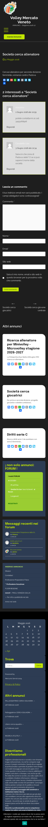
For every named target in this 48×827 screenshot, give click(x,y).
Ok (25, 823)
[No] (45, 819)
